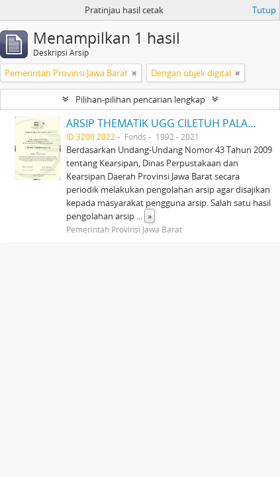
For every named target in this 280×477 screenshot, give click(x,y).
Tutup (264, 10)
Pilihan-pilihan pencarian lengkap (140, 99)
